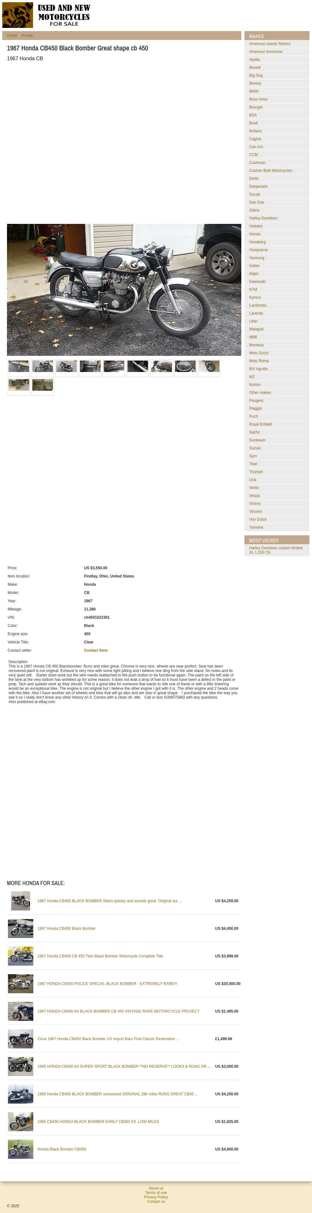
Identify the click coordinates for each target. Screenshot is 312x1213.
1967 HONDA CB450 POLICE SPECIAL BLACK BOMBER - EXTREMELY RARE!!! (107, 983)
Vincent (255, 511)
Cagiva (255, 139)
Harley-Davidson (263, 218)
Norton (255, 384)
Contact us (156, 1201)
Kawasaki (257, 281)
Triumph (256, 472)
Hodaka (255, 226)
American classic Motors (269, 44)
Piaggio (255, 408)
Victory (255, 503)
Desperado (258, 186)
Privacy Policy (156, 1197)
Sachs (254, 432)
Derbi (253, 178)
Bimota (255, 83)
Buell (253, 123)
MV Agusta (258, 369)
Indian (254, 266)
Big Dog (256, 75)
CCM (253, 155)
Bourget (256, 107)
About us (155, 1188)
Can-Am (256, 147)
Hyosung (256, 258)
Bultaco (255, 131)
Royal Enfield (260, 424)
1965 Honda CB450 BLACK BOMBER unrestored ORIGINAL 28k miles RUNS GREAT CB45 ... (117, 1094)
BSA (253, 115)
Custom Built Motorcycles (270, 170)
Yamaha (256, 527)
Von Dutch (258, 519)
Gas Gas (256, 202)
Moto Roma (259, 361)
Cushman (257, 162)
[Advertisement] (75, 143)
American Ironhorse (266, 51)
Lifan (253, 321)
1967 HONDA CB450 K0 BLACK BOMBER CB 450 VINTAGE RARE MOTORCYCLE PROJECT (118, 1011)
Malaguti (256, 329)
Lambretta (257, 305)
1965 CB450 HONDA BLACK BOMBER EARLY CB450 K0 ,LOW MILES (98, 1121)
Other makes (260, 392)
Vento (254, 488)
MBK (253, 337)
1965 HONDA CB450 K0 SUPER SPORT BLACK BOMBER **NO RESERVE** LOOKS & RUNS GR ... (124, 1066)
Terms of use (156, 1192)
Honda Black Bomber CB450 (61, 1149)
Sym (253, 456)
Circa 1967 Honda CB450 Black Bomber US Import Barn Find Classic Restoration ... (108, 1039)
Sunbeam (257, 440)
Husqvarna (258, 250)
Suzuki (255, 448)
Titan (253, 464)
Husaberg (257, 242)
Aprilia (254, 59)
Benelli (255, 67)
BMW (253, 91)
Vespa (254, 495)
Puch (253, 416)
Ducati (254, 194)
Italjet (253, 273)
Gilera (254, 210)
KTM (253, 289)
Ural (252, 480)
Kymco (255, 297)
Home (12, 35)
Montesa (256, 345)
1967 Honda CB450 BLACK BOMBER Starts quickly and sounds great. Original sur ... (109, 901)
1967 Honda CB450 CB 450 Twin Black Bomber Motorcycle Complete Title (100, 956)
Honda (26, 35)
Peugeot (256, 400)
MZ (252, 377)
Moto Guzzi (259, 353)
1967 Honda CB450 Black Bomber (66, 928)
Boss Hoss (258, 99)
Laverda (256, 313)
